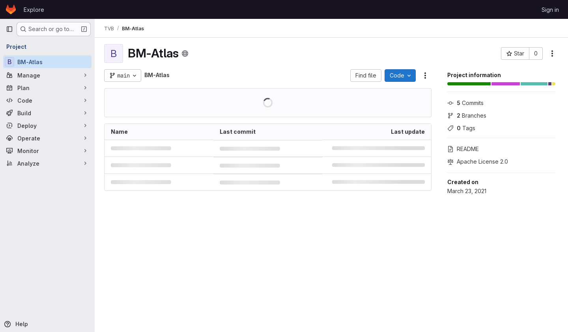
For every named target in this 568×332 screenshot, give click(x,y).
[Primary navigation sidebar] (9, 29)
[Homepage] (10, 9)
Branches (466, 115)
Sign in (550, 9)
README (463, 149)
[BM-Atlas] (47, 61)
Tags (461, 128)
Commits (465, 103)
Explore (34, 9)
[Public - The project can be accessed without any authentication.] (185, 53)
